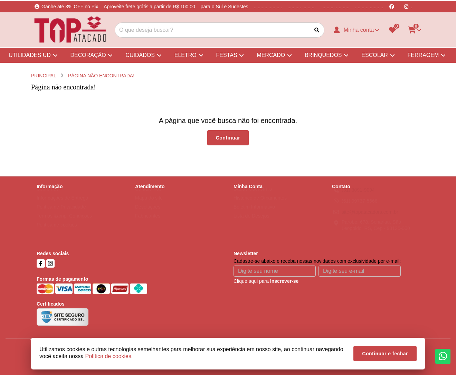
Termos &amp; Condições (64, 222)
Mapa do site (149, 204)
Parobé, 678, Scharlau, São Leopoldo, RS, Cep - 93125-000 (376, 232)
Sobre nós (48, 195)
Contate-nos (148, 195)
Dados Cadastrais (253, 195)
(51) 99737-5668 (360, 207)
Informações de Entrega (62, 204)
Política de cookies (57, 231)
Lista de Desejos (251, 222)
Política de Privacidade (61, 213)
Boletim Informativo (254, 213)
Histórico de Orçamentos (260, 204)
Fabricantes (147, 222)
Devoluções (147, 213)
